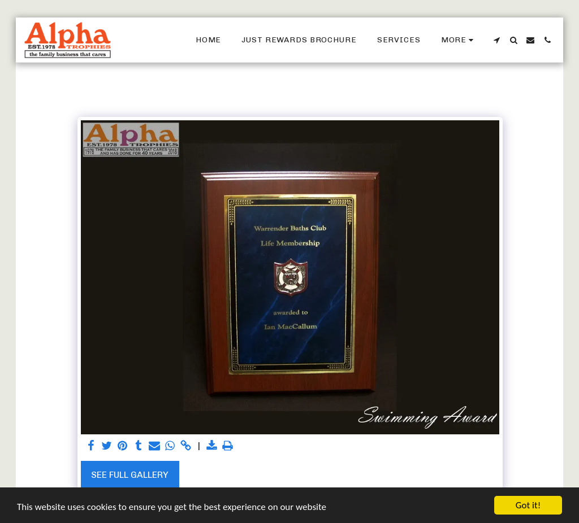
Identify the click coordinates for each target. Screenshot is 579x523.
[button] (496, 40)
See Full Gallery (129, 474)
